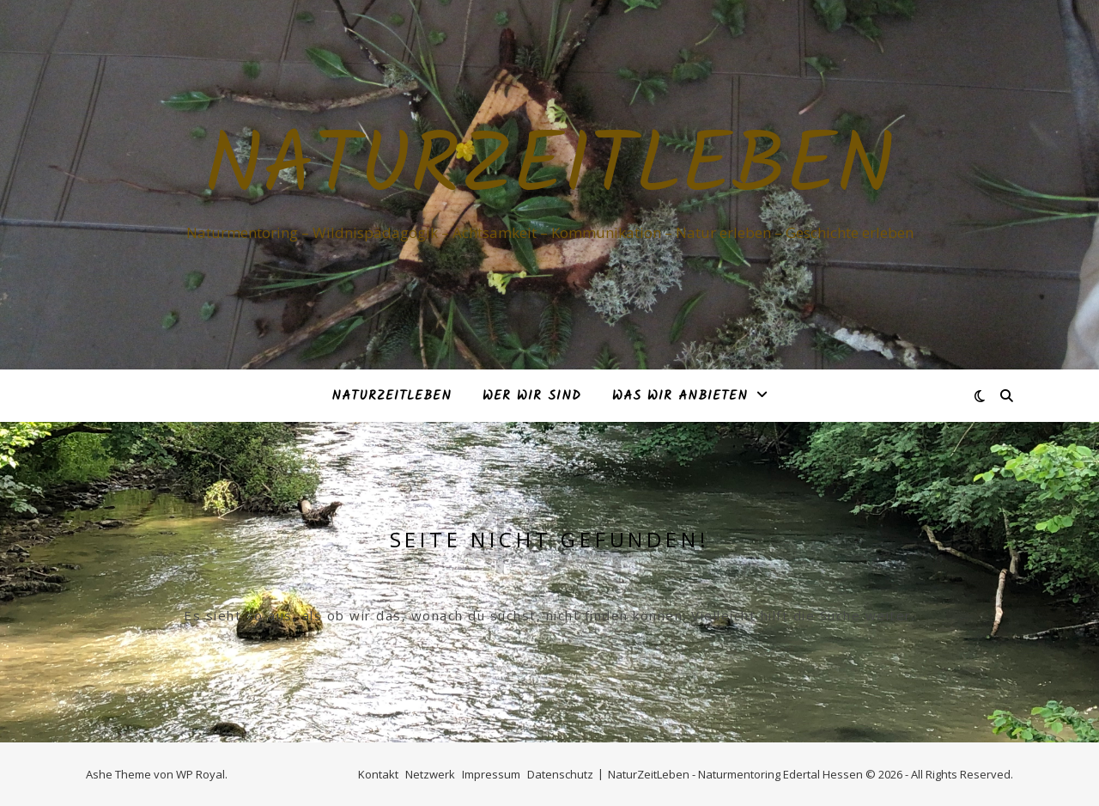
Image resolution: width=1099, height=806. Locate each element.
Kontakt (378, 774)
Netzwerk (430, 774)
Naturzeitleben (549, 169)
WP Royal (200, 774)
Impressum (491, 774)
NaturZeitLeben (391, 396)
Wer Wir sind (532, 396)
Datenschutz (560, 774)
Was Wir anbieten (680, 396)
